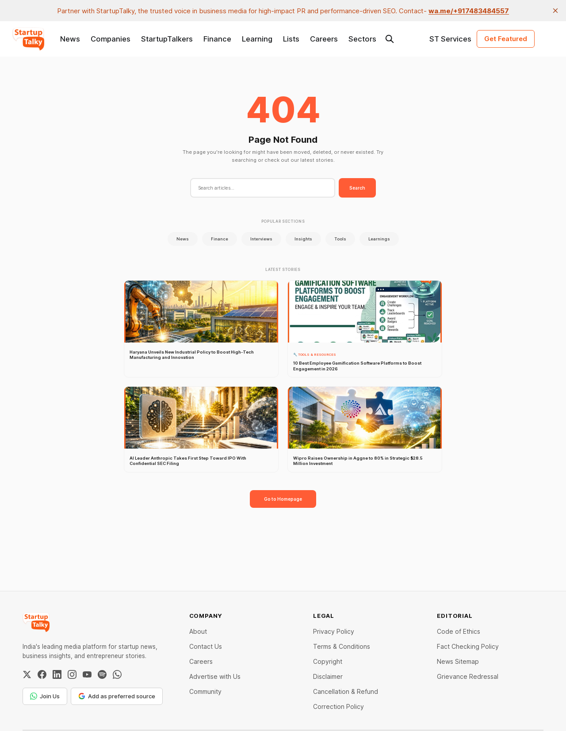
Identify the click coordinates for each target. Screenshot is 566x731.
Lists (291, 38)
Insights (303, 238)
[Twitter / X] (27, 674)
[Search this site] (389, 39)
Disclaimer (328, 676)
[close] (555, 11)
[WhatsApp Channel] (117, 674)
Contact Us (205, 646)
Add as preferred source (116, 696)
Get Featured (505, 38)
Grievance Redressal (467, 676)
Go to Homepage (283, 499)
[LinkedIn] (57, 674)
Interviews (261, 238)
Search (357, 187)
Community (205, 691)
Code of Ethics (458, 631)
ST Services (450, 38)
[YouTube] (87, 674)
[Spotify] (102, 674)
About (198, 631)
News (70, 38)
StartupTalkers (167, 38)
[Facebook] (42, 674)
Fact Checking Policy (468, 646)
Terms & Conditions (341, 646)
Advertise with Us (215, 676)
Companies (110, 38)
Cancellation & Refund (345, 691)
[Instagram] (72, 674)
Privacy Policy (333, 631)
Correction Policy (338, 706)
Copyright (327, 661)
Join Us (45, 696)
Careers (324, 38)
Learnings (379, 238)
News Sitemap (458, 661)
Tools (340, 238)
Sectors (362, 38)
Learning (257, 38)
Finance (217, 38)
